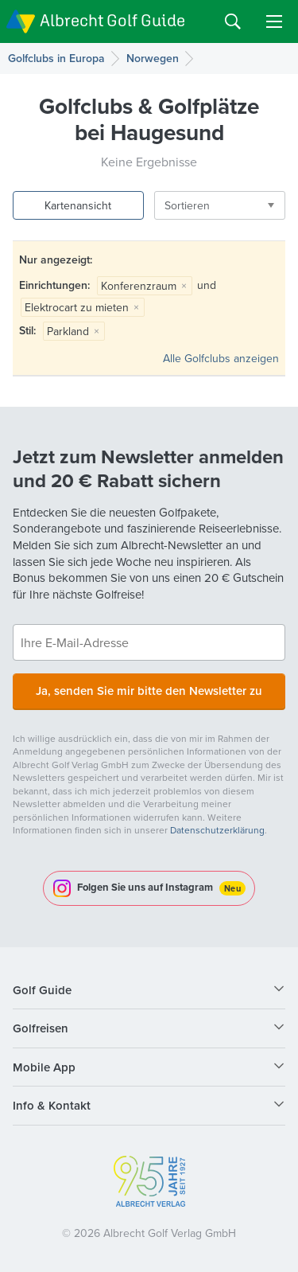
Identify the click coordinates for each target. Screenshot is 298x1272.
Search (232, 21)
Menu (274, 21)
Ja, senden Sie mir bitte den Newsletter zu (149, 690)
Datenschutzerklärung (217, 830)
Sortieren (187, 205)
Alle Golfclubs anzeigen (221, 358)
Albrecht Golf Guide (112, 20)
